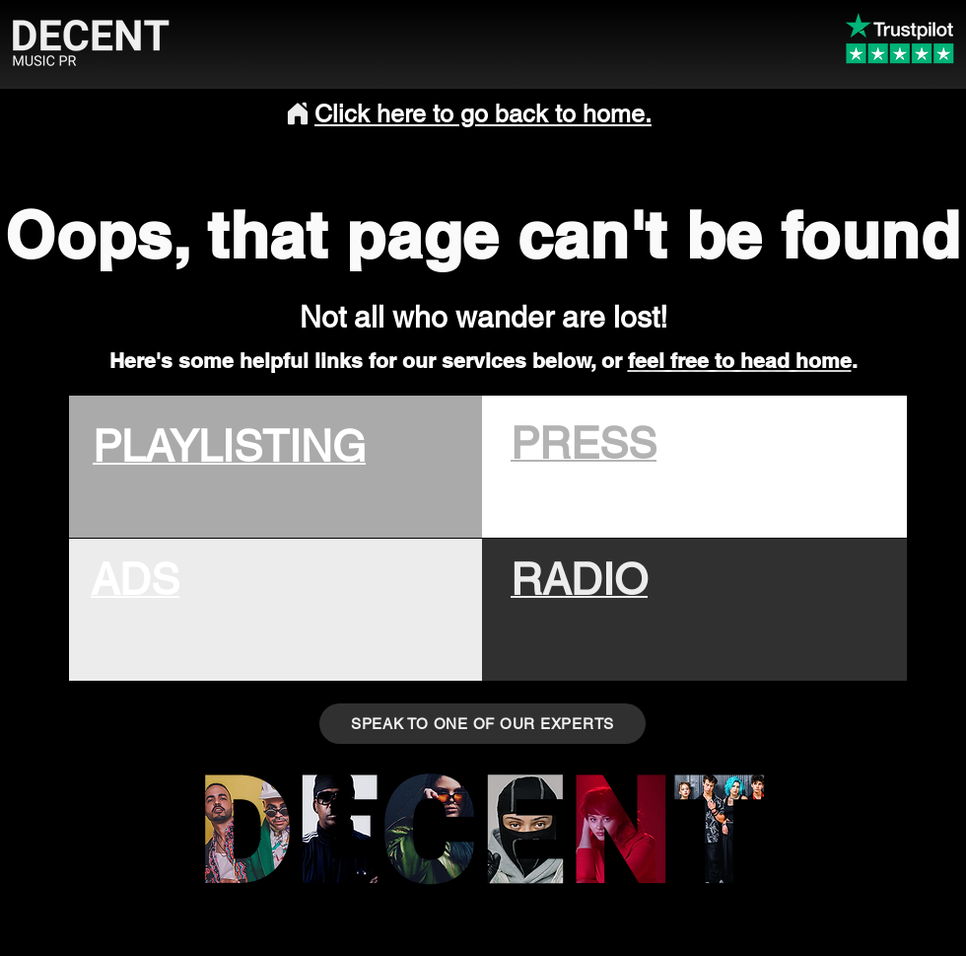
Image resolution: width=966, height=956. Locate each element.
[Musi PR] (719, 826)
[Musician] (525, 826)
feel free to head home (740, 360)
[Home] (297, 113)
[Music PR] (339, 826)
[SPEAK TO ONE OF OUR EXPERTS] (482, 723)
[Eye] (430, 826)
